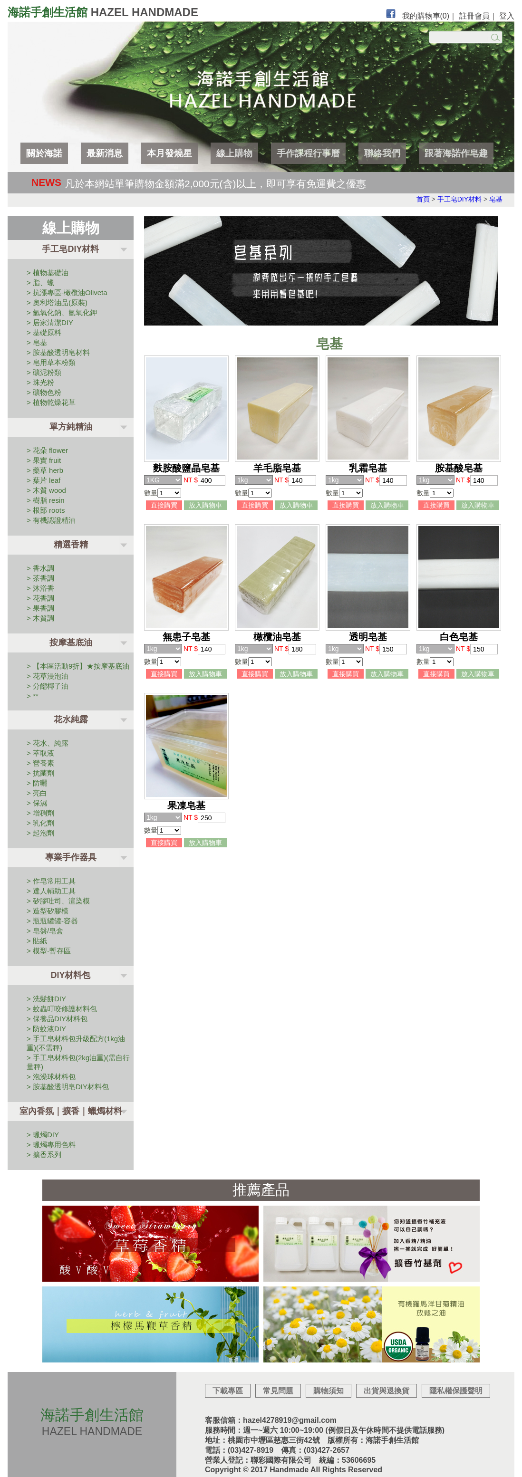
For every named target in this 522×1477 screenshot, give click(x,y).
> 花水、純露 (47, 743)
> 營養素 (40, 763)
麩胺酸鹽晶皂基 (186, 468)
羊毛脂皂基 (277, 468)
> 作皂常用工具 (51, 881)
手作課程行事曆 (308, 153)
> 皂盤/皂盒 (45, 931)
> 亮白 (37, 793)
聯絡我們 (382, 153)
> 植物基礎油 (47, 273)
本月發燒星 (169, 153)
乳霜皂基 (368, 468)
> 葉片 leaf (43, 480)
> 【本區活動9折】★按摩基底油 (78, 666)
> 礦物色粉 (44, 392)
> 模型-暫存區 (49, 951)
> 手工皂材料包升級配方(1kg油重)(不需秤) (76, 1043)
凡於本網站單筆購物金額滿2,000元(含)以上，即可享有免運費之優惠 (215, 183)
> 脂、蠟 (40, 282)
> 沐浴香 (40, 588)
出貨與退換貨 (386, 1391)
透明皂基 (368, 637)
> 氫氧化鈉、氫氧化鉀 (62, 312)
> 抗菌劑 (40, 773)
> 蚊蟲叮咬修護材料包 (62, 1009)
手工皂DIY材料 (459, 199)
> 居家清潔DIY (50, 322)
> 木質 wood (46, 490)
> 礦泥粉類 (44, 372)
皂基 (496, 199)
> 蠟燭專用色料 (51, 1145)
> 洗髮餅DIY (46, 999)
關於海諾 (44, 153)
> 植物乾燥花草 (51, 402)
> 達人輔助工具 (51, 891)
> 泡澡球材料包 (51, 1077)
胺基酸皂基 (459, 468)
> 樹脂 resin (46, 500)
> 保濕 (37, 803)
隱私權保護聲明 (456, 1391)
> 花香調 (40, 598)
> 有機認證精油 (51, 520)
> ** (33, 696)
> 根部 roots (46, 510)
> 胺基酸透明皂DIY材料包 (68, 1087)
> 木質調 (40, 618)
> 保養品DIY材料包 (57, 1019)
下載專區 (228, 1391)
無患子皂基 (186, 637)
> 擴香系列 (44, 1155)
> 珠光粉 (40, 382)
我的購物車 (426, 16)
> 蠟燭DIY (43, 1135)
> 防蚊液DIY (46, 1029)
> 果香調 (40, 608)
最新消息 (105, 153)
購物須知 (328, 1391)
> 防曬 (37, 783)
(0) (445, 16)
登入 (506, 16)
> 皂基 (37, 342)
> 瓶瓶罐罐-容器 (52, 921)
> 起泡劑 (40, 833)
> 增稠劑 (40, 813)
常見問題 (278, 1391)
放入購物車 (205, 505)
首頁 (423, 199)
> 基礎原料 (44, 332)
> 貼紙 (37, 941)
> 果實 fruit (44, 460)
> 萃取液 (40, 753)
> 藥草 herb (45, 470)
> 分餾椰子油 (47, 686)
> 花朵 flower (47, 450)
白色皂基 (459, 637)
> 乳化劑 (40, 823)
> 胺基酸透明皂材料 (58, 352)
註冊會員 (474, 16)
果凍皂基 (186, 805)
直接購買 (164, 505)
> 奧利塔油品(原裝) (57, 302)
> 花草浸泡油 (47, 676)
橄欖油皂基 (277, 637)
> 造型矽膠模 (47, 911)
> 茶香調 (40, 578)
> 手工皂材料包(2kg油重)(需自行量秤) (78, 1062)
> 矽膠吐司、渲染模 (58, 901)
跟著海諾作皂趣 (456, 153)
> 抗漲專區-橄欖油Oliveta (67, 292)
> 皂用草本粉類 (51, 362)
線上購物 (234, 153)
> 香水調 (40, 568)
